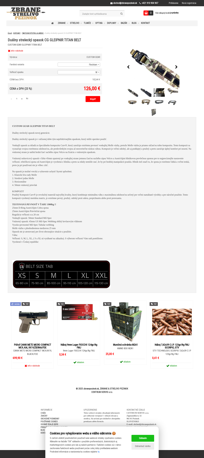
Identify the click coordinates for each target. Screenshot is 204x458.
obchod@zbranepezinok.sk (144, 424)
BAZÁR (124, 23)
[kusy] (17, 98)
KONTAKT (145, 23)
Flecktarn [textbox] (93, 64)
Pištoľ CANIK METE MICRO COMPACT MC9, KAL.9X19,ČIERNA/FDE (32, 346)
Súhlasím (143, 438)
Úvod (10, 33)
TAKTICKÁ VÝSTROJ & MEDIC (33, 33)
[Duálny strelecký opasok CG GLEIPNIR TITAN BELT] (152, 67)
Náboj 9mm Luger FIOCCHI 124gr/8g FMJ (79, 346)
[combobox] (79, 65)
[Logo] (25, 13)
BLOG (134, 23)
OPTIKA (98, 23)
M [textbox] (96, 72)
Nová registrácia (189, 3)
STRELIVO (74, 23)
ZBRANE (61, 23)
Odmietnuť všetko (143, 446)
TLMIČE (87, 23)
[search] (121, 13)
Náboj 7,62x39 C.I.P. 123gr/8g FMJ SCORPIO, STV (172, 346)
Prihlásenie (173, 3)
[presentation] (128, 67)
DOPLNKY (111, 23)
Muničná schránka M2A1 (125, 344)
